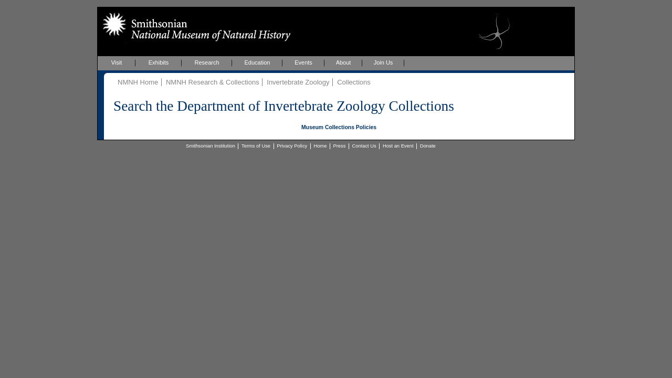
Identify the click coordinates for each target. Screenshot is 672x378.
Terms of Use (256, 146)
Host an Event (398, 146)
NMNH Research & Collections (212, 82)
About (343, 62)
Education (257, 62)
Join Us (383, 62)
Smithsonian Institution (210, 146)
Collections (354, 82)
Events (303, 62)
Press (339, 146)
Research (206, 62)
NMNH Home (138, 82)
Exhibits (159, 62)
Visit (116, 62)
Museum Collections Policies (338, 127)
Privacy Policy (292, 146)
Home (320, 146)
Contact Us (364, 146)
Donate (428, 146)
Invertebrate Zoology (298, 82)
